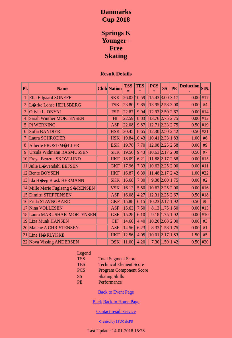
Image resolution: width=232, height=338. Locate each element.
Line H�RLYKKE (47, 235)
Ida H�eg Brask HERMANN (56, 180)
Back (97, 301)
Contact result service (116, 311)
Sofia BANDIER (44, 131)
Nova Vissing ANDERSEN (54, 241)
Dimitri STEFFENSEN (50, 194)
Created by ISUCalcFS (116, 321)
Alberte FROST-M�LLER (54, 145)
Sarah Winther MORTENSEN (56, 118)
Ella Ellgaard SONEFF (50, 97)
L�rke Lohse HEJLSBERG (55, 105)
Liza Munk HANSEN (49, 221)
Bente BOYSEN (44, 173)
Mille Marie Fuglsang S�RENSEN (62, 188)
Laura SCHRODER (47, 138)
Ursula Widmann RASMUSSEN (59, 152)
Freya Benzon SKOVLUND (55, 158)
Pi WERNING (42, 124)
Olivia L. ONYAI (45, 111)
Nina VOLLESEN (46, 208)
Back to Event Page (116, 292)
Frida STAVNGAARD (50, 201)
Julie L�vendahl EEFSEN (54, 166)
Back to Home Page (121, 301)
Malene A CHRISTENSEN (54, 227)
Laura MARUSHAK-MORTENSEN (62, 214)
